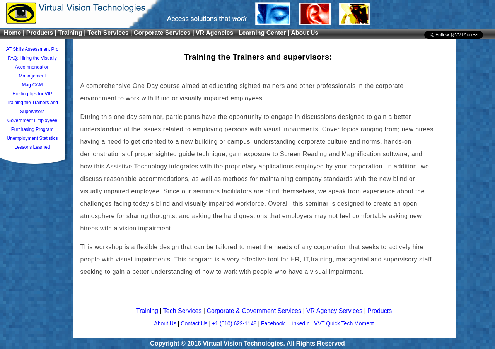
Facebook (273, 323)
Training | (73, 32)
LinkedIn (300, 323)
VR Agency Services (335, 311)
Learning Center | (265, 32)
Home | (15, 32)
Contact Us (195, 323)
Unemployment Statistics (32, 138)
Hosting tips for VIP (32, 93)
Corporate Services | (165, 32)
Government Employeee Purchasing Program (32, 125)
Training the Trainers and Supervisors (32, 107)
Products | (42, 32)
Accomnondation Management (32, 71)
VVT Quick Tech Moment (344, 323)
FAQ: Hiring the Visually (32, 58)
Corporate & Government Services (255, 311)
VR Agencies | (217, 32)
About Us (304, 32)
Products (379, 311)
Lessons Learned (32, 147)
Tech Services (183, 311)
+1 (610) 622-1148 (235, 323)
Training (148, 311)
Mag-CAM (32, 85)
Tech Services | (110, 32)
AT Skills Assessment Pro (32, 49)
